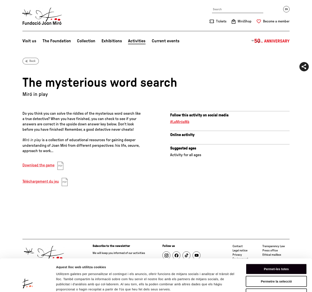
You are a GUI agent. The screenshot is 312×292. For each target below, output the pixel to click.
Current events (166, 41)
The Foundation (57, 41)
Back (32, 61)
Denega (276, 265)
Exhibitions (112, 41)
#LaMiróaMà (179, 122)
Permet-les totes (276, 240)
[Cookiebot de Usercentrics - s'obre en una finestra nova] (27, 283)
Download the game (38, 165)
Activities (137, 41)
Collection (86, 41)
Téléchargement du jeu (40, 181)
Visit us (29, 41)
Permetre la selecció (276, 252)
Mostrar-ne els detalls (246, 283)
